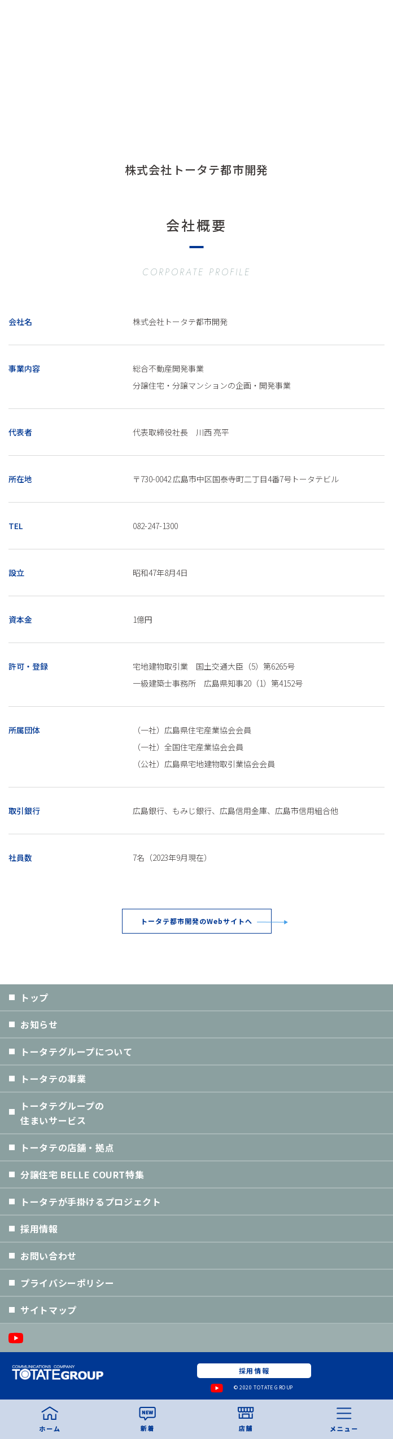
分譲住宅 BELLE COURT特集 (82, 1174)
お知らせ (39, 1024)
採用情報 (39, 1228)
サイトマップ (48, 1310)
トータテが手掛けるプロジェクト (90, 1201)
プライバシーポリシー (67, 1283)
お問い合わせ (48, 1255)
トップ (34, 997)
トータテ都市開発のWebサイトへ (196, 921)
